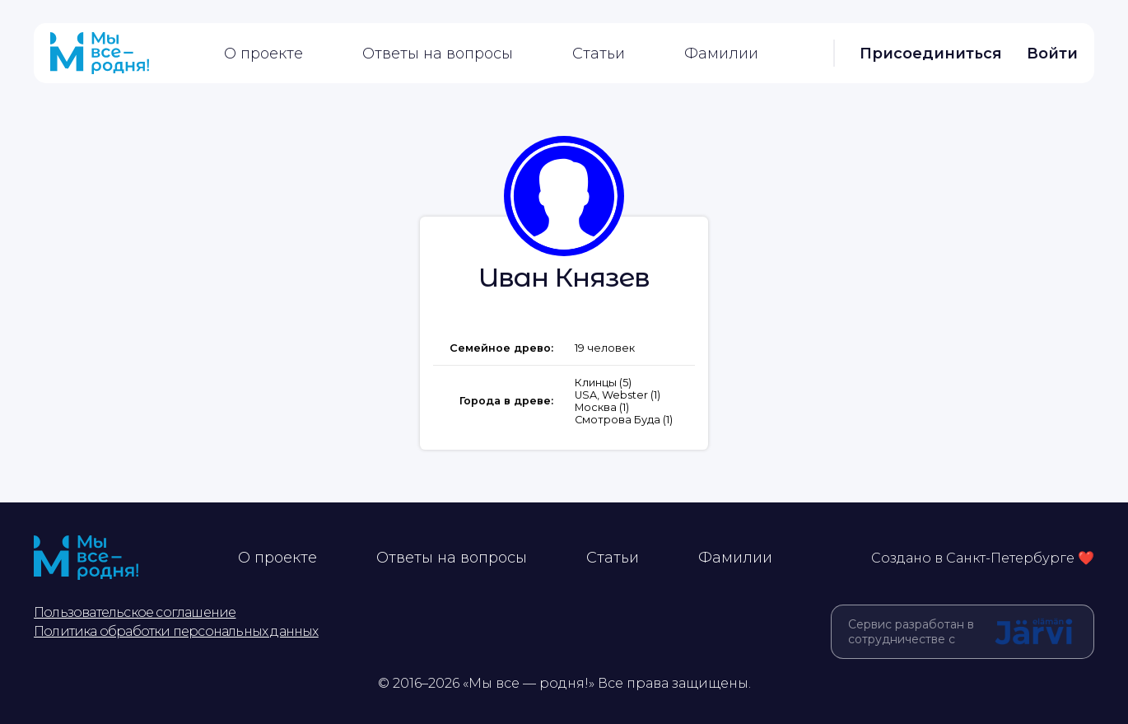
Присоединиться (931, 53)
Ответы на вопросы (437, 53)
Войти (1052, 53)
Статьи (598, 53)
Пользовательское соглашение (134, 612)
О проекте (263, 53)
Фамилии (721, 53)
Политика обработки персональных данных (176, 631)
